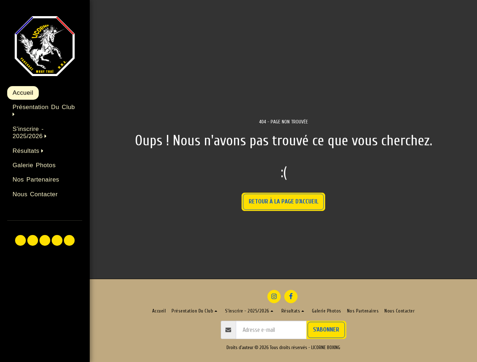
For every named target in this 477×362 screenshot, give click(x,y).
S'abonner (326, 329)
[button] (44, 111)
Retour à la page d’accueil (283, 201)
